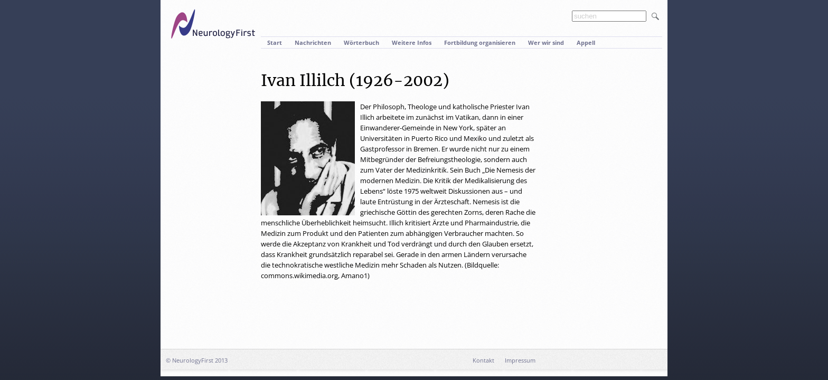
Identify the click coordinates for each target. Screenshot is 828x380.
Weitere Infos (411, 42)
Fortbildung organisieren (479, 42)
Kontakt (483, 360)
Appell (586, 42)
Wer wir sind (546, 42)
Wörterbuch (361, 42)
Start (274, 42)
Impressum (520, 360)
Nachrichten (313, 42)
